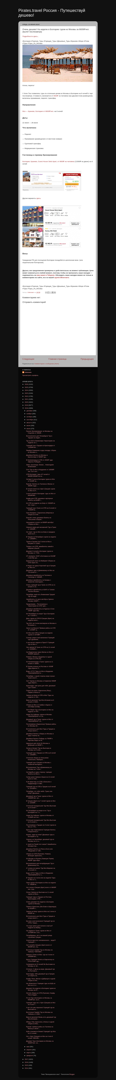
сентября (30, 419)
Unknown (28, 372)
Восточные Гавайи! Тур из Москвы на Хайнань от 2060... (39, 1013)
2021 (27, 399)
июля (29, 425)
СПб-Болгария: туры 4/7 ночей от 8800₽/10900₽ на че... (38, 475)
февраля (30, 1055)
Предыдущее (87, 359)
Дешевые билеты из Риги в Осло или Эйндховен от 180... (39, 850)
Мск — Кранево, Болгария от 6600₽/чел (37, 111)
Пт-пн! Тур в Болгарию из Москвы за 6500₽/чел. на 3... (39, 999)
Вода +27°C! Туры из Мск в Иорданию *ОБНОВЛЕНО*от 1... (39, 874)
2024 (27, 390)
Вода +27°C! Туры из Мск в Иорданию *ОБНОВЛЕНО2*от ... (39, 672)
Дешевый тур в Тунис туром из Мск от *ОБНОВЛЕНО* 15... (39, 720)
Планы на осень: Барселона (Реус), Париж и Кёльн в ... (38, 691)
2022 (27, 396)
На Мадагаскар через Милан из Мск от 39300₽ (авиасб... (40, 653)
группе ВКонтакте (61, 277)
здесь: (38, 198)
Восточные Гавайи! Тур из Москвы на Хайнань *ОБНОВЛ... (39, 951)
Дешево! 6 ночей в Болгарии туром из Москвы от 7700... (39, 552)
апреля (29, 1050)
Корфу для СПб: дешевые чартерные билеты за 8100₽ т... (39, 499)
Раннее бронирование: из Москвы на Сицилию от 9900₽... (39, 432)
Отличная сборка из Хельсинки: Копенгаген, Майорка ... (37, 758)
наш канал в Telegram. (46, 275)
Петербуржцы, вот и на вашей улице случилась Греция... (39, 936)
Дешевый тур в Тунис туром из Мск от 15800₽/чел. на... (39, 797)
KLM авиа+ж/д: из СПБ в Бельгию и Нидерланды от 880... (38, 782)
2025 (27, 387)
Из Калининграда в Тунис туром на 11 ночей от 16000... (39, 662)
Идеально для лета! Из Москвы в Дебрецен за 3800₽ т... (38, 744)
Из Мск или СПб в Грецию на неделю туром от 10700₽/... (39, 634)
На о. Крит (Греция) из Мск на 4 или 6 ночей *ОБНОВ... (39, 1037)
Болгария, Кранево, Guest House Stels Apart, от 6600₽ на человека (48, 161)
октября (30, 417)
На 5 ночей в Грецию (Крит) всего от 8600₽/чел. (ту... (39, 946)
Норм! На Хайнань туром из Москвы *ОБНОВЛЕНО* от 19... (39, 715)
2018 (27, 408)
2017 (27, 1059)
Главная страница (57, 359)
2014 (27, 1068)
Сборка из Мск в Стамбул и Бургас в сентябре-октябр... (39, 706)
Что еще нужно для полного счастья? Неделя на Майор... (39, 926)
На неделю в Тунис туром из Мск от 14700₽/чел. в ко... (38, 931)
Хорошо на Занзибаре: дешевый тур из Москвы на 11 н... (40, 840)
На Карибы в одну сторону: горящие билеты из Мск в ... (39, 773)
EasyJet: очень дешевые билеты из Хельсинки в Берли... (38, 518)
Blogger (72, 1074)
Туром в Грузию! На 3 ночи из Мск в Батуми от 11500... (38, 542)
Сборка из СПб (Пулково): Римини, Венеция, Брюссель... (38, 854)
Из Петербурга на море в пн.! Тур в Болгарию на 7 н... (38, 811)
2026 (27, 384)
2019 (27, 405)
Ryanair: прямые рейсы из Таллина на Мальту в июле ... (39, 1027)
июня (29, 428)
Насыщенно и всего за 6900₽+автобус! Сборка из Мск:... (40, 523)
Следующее (28, 359)
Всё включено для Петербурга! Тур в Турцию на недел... (39, 437)
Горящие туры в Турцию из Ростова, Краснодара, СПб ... (39, 898)
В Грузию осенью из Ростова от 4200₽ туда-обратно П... (39, 667)
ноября (29, 414)
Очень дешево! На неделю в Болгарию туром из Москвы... (40, 903)
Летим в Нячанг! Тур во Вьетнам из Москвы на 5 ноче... (38, 749)
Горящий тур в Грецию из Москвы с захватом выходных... (38, 763)
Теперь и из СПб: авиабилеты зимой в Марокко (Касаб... (39, 547)
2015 (27, 1065)
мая (28, 1046)
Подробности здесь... (30, 36)
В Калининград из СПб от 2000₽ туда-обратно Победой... (39, 461)
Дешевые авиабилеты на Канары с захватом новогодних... (38, 581)
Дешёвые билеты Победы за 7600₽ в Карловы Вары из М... (39, 739)
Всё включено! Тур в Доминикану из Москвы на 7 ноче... (39, 768)
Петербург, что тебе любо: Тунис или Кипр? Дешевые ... (39, 792)
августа (29, 422)
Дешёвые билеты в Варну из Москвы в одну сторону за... (40, 734)
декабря (30, 411)
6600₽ (55, 96)
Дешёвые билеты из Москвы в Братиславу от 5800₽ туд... (37, 456)
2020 (27, 402)
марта (29, 1052)
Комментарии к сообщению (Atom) (46, 364)
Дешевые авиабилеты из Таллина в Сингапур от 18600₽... (39, 576)
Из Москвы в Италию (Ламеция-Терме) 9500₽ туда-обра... (40, 859)
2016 (27, 1062)
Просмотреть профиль (30, 375)
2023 (27, 393)
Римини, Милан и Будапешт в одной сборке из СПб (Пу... (39, 658)
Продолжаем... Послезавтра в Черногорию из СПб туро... (36, 605)
